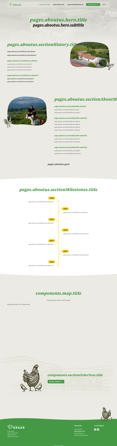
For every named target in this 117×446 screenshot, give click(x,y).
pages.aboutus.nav (44, 4)
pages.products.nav (58, 4)
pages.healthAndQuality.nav (75, 4)
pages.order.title (78, 429)
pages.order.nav (93, 4)
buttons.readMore (55, 381)
